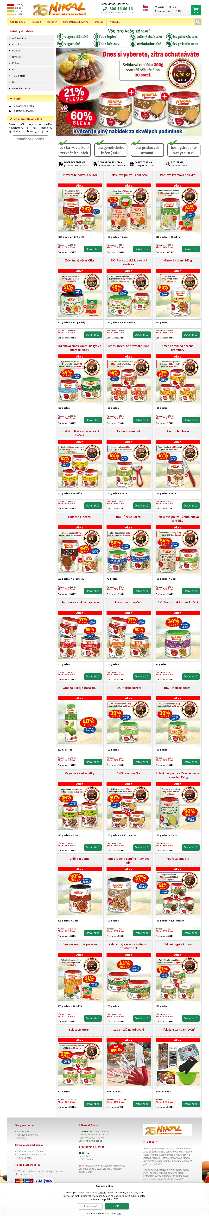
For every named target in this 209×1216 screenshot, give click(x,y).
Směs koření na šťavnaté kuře (128, 346)
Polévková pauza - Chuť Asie (129, 175)
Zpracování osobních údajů (31, 1154)
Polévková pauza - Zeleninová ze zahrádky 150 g (178, 775)
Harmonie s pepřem (128, 602)
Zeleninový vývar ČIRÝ (79, 260)
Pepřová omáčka (177, 859)
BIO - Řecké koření (128, 517)
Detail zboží (93, 249)
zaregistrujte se (39, 131)
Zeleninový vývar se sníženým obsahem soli (128, 946)
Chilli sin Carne (79, 859)
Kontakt (115, 21)
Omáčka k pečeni (79, 517)
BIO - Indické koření (177, 688)
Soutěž (99, 21)
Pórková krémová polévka (177, 175)
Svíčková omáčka (128, 773)
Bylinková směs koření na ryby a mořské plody (79, 348)
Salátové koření (79, 1030)
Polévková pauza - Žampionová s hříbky (178, 519)
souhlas (102, 1192)
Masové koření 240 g (177, 260)
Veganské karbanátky (79, 773)
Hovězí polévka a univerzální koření (79, 433)
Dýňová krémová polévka (80, 944)
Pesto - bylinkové (128, 431)
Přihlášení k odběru (30, 138)
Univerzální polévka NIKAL (80, 175)
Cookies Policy (24, 1157)
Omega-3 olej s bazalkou (79, 688)
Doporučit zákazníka (76, 21)
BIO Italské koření (128, 688)
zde (119, 1213)
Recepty (52, 21)
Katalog (36, 21)
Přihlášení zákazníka (23, 105)
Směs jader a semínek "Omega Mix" (129, 861)
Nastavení (90, 1206)
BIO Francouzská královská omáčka (128, 262)
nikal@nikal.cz (94, 1140)
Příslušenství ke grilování (178, 1030)
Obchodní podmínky (27, 1134)
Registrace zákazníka (24, 110)
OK (117, 1206)
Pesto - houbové (178, 431)
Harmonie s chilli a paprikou (80, 602)
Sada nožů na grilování (128, 1030)
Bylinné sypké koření (178, 944)
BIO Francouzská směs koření (177, 602)
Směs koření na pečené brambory (177, 348)
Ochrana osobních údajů (30, 1151)
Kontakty (21, 1137)
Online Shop (17, 21)
